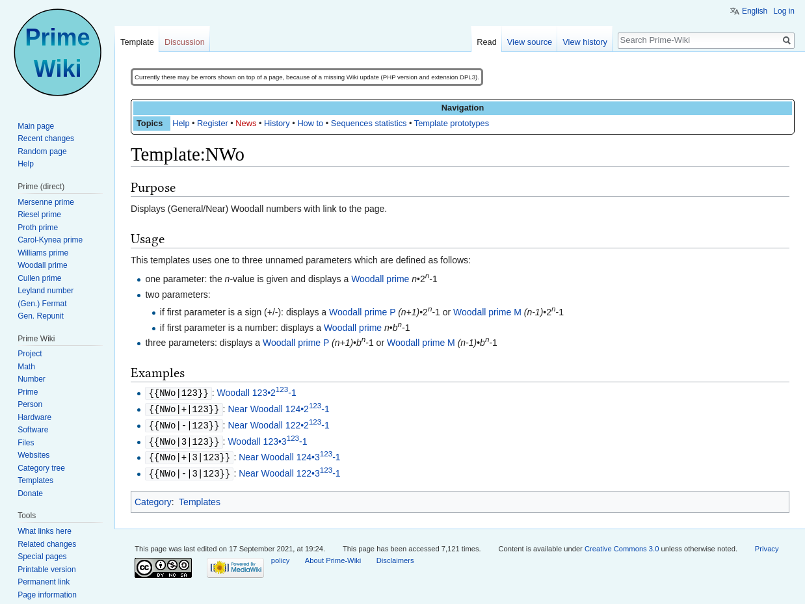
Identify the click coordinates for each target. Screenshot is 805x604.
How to (310, 123)
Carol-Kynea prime (50, 239)
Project (30, 353)
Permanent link (44, 581)
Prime (28, 392)
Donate (30, 493)
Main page (36, 126)
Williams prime (43, 252)
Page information (47, 594)
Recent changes (46, 138)
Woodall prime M (487, 312)
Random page (42, 151)
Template (137, 42)
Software (33, 429)
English (754, 11)
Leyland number (45, 290)
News (245, 123)
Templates (199, 498)
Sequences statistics (369, 123)
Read (487, 42)
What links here (45, 531)
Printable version (46, 569)
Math (26, 366)
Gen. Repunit (41, 316)
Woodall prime (380, 279)
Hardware (34, 417)
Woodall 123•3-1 (267, 439)
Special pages (42, 556)
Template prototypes (451, 123)
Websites (33, 455)
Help (180, 123)
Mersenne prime (46, 202)
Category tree (41, 468)
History (277, 123)
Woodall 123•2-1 (257, 392)
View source (529, 42)
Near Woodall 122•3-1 (289, 470)
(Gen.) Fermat (42, 303)
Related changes (47, 544)
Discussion (185, 42)
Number (32, 379)
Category (153, 498)
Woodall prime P (362, 312)
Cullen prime (39, 278)
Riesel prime (39, 214)
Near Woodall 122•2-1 (278, 424)
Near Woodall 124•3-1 (289, 454)
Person (30, 404)
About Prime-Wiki (333, 556)
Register (212, 123)
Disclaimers (395, 556)
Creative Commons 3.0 (622, 545)
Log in (784, 11)
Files (26, 442)
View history (584, 42)
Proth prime (38, 227)
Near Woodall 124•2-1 (278, 408)
